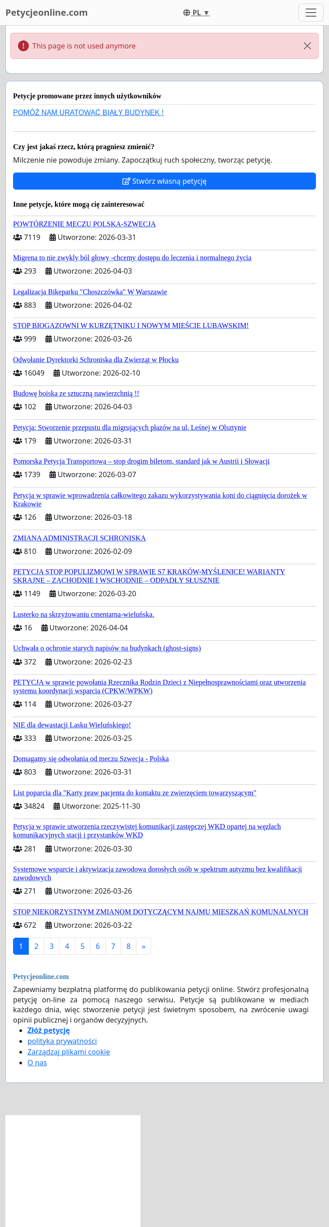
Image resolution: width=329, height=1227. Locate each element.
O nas (37, 1063)
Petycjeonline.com (46, 12)
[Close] (307, 45)
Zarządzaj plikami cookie (68, 1052)
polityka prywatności (62, 1041)
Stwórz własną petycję (164, 181)
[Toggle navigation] (311, 13)
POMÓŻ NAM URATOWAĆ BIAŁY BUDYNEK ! (88, 112)
